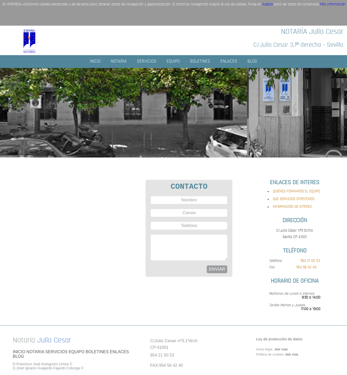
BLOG (252, 61)
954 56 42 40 (306, 267)
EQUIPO (173, 61)
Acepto (267, 4)
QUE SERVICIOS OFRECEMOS (294, 199)
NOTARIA (119, 61)
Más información (332, 4)
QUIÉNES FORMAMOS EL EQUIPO (296, 191)
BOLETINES (200, 61)
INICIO (95, 61)
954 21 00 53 (310, 261)
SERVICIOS (146, 61)
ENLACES (228, 61)
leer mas (281, 349)
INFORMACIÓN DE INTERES (292, 207)
